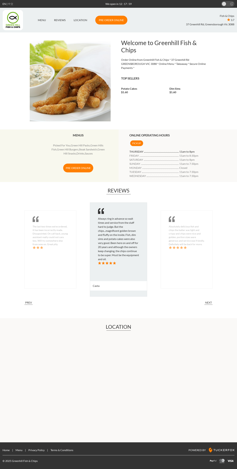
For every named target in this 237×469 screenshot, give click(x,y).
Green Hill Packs (80, 145)
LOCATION (80, 20)
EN (4, 3)
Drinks (80, 153)
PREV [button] (28, 302)
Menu (42, 20)
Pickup (136, 143)
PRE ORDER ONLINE (111, 20)
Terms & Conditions (62, 450)
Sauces (89, 153)
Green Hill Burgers (67, 149)
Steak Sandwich (88, 149)
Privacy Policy (36, 450)
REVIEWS (60, 20)
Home (6, 450)
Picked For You (61, 145)
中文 (10, 3)
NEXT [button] (208, 302)
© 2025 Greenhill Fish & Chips (20, 460)
